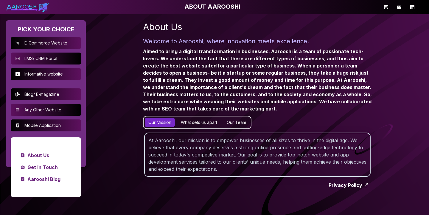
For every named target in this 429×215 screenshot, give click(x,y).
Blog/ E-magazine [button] (37, 94)
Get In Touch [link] (39, 167)
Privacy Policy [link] (348, 185)
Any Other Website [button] (38, 109)
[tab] (160, 122)
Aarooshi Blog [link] (40, 179)
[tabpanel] (257, 154)
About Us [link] (34, 155)
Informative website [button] (39, 73)
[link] (27, 7)
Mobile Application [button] (38, 125)
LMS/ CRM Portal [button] (36, 58)
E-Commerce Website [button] (41, 42)
